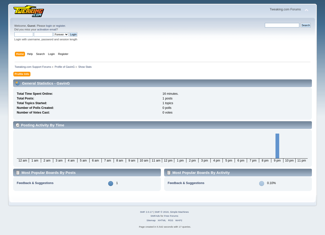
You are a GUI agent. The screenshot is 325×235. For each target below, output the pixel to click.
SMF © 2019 (162, 212)
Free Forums (171, 215)
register (60, 25)
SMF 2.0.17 (146, 212)
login (49, 25)
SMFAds (155, 215)
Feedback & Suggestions (35, 183)
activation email (46, 29)
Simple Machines (179, 212)
